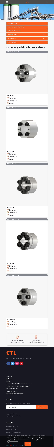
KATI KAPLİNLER (12, 38)
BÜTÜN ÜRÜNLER (12, 23)
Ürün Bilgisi (11, 98)
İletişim (8, 381)
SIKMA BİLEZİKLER (12, 34)
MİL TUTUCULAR (12, 42)
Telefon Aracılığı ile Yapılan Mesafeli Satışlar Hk (17, 386)
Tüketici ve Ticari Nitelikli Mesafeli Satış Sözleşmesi (19, 384)
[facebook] (8, 363)
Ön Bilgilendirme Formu (12, 388)
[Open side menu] (7, 2)
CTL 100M (10, 96)
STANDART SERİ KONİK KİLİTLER (16, 27)
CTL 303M (10, 208)
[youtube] (21, 363)
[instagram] (17, 363)
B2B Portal (9, 376)
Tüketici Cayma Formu (11, 391)
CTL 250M (10, 152)
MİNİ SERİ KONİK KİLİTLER (14, 31)
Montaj (10, 103)
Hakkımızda (9, 379)
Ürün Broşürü (12, 101)
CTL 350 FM (11, 319)
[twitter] (13, 363)
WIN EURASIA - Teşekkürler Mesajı (14, 393)
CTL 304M (10, 263)
